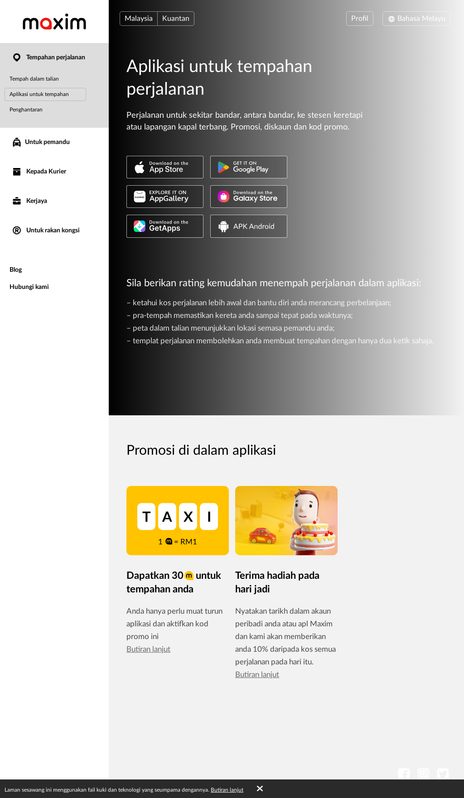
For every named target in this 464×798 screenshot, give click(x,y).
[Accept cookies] (260, 788)
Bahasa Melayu (416, 18)
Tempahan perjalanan (48, 58)
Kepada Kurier (38, 172)
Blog (16, 270)
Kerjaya (29, 201)
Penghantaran (26, 109)
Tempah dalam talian (34, 79)
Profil (359, 18)
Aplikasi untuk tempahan (39, 94)
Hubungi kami (29, 287)
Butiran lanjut (148, 649)
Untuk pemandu (40, 142)
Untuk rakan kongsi (45, 231)
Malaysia (139, 18)
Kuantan (175, 18)
